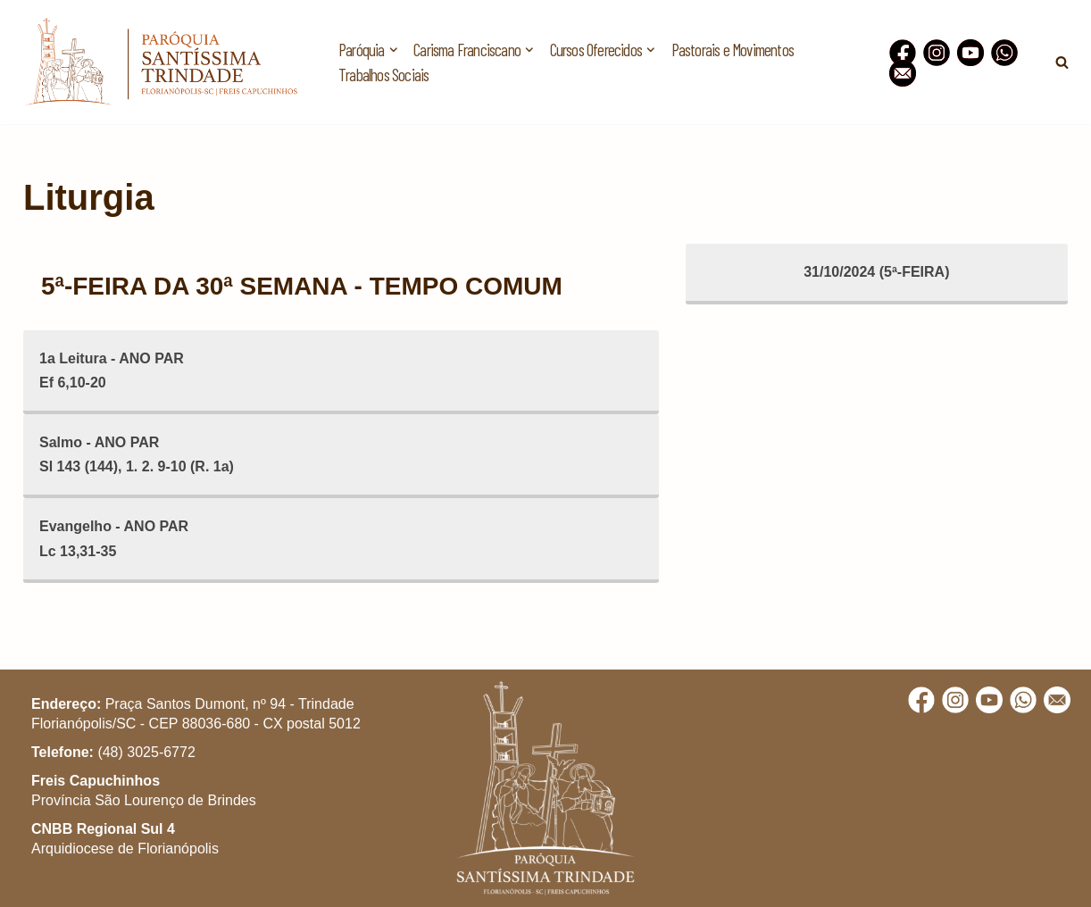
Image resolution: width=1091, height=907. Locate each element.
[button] (1053, 25)
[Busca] (1062, 62)
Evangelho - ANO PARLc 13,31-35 (113, 538)
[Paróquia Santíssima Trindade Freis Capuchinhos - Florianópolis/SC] (160, 62)
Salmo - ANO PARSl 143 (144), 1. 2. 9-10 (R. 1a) (136, 454)
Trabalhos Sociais (383, 74)
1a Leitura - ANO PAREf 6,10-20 (111, 370)
